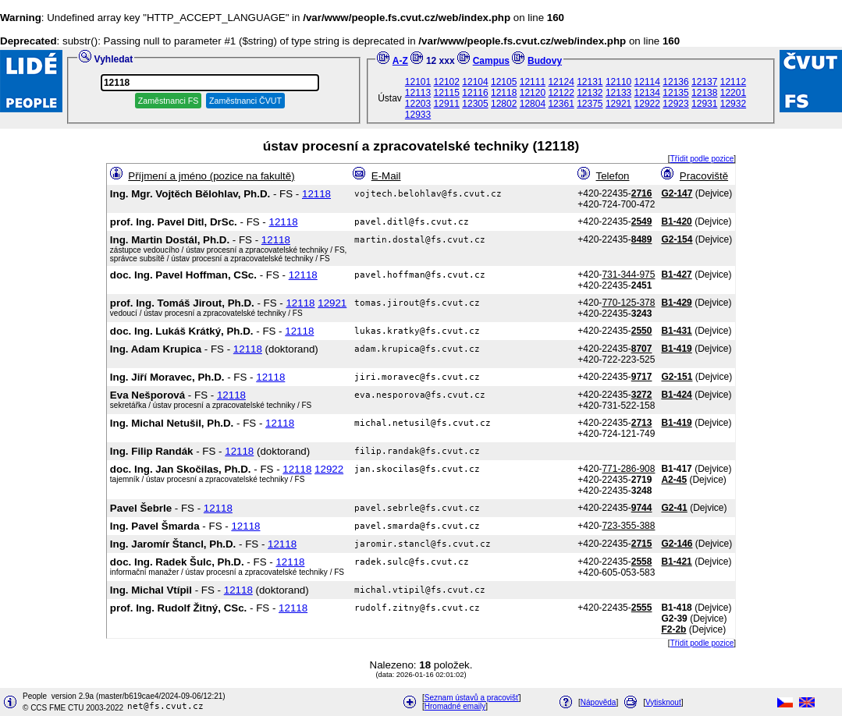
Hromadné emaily (455, 706)
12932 (733, 103)
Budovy (545, 60)
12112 (733, 81)
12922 (647, 103)
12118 (504, 92)
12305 (475, 103)
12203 (418, 103)
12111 (532, 81)
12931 (704, 103)
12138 (704, 92)
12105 (504, 81)
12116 (475, 92)
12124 (561, 81)
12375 (589, 103)
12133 (618, 92)
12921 (618, 103)
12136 (675, 81)
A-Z (400, 60)
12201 (733, 92)
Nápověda (598, 702)
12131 (589, 81)
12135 (675, 92)
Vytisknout (663, 702)
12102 (447, 81)
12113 (418, 92)
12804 (532, 103)
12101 (418, 81)
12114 (647, 81)
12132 (589, 92)
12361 (561, 103)
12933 (418, 114)
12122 (561, 92)
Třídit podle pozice (702, 158)
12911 (447, 103)
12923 (675, 103)
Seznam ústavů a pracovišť (472, 697)
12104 (475, 81)
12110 (618, 81)
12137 (704, 81)
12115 (447, 92)
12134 (647, 92)
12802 (504, 103)
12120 (532, 92)
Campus (491, 60)
